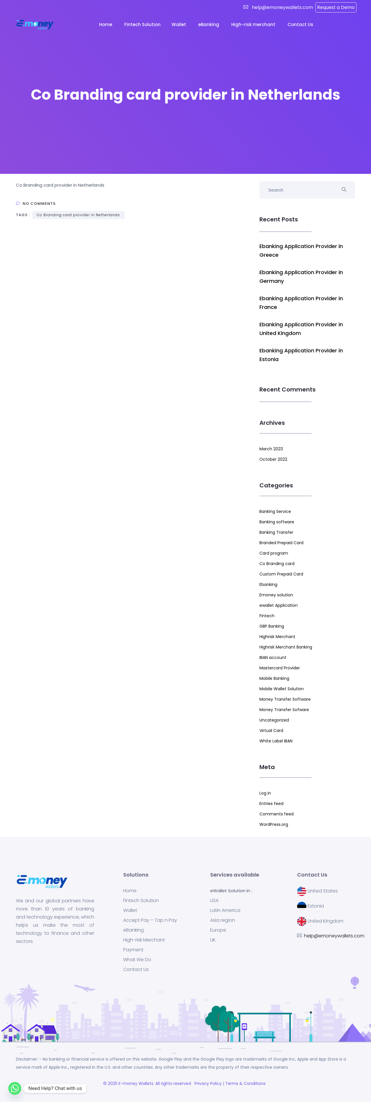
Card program (273, 553)
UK (213, 940)
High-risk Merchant (144, 940)
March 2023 (271, 449)
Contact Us (301, 24)
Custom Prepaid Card (281, 574)
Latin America (225, 910)
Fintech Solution (141, 901)
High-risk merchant (254, 24)
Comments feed (276, 814)
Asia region (222, 920)
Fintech (266, 616)
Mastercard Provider (279, 668)
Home (106, 24)
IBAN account (272, 657)
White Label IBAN (275, 741)
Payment (133, 950)
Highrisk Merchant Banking (285, 647)
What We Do (137, 960)
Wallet (179, 24)
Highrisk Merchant (277, 637)
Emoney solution (276, 595)
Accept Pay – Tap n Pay (150, 920)
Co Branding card (276, 564)
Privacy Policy (207, 1083)
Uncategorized (274, 720)
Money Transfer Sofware (284, 710)
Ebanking (268, 584)
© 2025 (111, 1083)
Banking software (276, 522)
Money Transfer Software (285, 699)
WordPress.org (273, 824)
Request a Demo (336, 7)
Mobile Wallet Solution (281, 689)
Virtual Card (271, 730)
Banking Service (275, 511)
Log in (265, 793)
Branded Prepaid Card (281, 543)
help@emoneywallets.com (282, 7)
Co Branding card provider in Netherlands (78, 214)
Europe (218, 930)
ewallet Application (278, 605)
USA (214, 901)
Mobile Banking (274, 678)
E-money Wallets (136, 1083)
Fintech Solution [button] (142, 24)
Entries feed (271, 803)
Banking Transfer (276, 532)
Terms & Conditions (246, 1083)
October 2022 (273, 459)
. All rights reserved (173, 1083)
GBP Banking (271, 626)
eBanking (209, 24)
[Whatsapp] (14, 1088)
